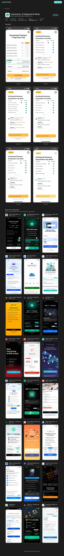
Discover (6, 8)
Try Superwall (58, 2)
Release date (21, 18)
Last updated (13, 18)
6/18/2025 (46, 144)
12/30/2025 (46, 83)
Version (6, 18)
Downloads (42, 18)
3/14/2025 (18, 204)
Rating (30, 18)
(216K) (36, 20)
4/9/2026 (18, 83)
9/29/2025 (18, 144)
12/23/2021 (46, 204)
